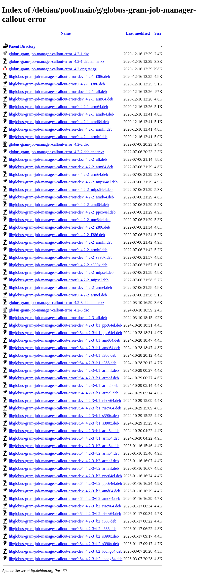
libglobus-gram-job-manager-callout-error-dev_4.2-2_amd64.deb (61, 197)
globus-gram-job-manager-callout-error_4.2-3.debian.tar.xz (56, 302)
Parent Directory (22, 46)
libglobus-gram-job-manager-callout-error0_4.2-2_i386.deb (57, 235)
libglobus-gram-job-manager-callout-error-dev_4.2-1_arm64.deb (61, 99)
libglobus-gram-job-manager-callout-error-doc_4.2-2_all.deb (58, 159)
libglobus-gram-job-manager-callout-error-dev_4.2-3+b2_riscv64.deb (65, 506)
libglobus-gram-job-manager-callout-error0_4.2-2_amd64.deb (59, 204)
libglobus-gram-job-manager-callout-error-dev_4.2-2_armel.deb (60, 287)
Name (66, 33)
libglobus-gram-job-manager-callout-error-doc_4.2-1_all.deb (58, 91)
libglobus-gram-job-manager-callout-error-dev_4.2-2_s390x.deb (61, 257)
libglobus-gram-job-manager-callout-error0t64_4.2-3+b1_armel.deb (63, 393)
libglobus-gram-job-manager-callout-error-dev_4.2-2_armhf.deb (61, 242)
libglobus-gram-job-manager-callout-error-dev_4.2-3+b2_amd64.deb (64, 491)
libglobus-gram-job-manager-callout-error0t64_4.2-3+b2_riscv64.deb (65, 513)
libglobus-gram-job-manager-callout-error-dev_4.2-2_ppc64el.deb (62, 212)
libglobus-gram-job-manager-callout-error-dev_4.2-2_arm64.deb (61, 167)
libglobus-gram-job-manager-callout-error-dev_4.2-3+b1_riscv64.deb (65, 400)
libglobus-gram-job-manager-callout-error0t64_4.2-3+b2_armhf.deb (64, 468)
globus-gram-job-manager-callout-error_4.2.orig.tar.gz (53, 69)
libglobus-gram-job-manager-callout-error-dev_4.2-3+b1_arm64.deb (64, 431)
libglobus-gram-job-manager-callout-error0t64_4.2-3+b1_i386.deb (62, 363)
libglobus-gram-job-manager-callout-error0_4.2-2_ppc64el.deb (60, 220)
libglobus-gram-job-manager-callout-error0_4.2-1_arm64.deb (58, 106)
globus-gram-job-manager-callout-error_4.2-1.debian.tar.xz (56, 61)
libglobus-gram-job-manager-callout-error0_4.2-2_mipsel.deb (58, 280)
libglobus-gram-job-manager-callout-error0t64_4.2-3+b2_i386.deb (62, 529)
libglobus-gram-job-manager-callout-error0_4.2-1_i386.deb (57, 84)
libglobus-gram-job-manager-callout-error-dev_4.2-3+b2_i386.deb (62, 521)
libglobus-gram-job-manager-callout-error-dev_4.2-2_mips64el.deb (63, 182)
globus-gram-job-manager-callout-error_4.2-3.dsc (49, 310)
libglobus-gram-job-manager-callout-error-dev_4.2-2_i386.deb (59, 227)
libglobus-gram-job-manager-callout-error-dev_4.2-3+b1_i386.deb (62, 355)
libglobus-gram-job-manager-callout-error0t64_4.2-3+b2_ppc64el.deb (65, 483)
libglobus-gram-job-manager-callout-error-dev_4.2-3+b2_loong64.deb (65, 551)
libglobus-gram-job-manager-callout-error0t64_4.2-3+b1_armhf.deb (64, 378)
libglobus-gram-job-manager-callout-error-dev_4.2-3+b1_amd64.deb (64, 340)
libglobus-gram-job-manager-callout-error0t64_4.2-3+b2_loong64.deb (65, 559)
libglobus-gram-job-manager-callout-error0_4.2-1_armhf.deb (58, 137)
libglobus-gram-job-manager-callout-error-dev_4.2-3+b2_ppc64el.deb (65, 476)
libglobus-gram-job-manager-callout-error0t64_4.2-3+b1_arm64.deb (64, 438)
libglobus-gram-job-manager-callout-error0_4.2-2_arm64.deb (58, 174)
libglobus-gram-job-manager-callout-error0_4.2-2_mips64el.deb (61, 189)
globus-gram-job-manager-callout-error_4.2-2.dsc (49, 144)
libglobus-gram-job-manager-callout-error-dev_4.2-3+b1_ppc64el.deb (65, 325)
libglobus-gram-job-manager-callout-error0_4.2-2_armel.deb (58, 295)
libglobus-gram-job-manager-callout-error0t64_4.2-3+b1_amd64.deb (64, 348)
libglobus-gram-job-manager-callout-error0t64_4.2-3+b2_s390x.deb (64, 544)
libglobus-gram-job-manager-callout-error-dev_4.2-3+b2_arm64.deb (64, 446)
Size (157, 33)
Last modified (138, 33)
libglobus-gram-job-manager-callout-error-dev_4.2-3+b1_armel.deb (63, 385)
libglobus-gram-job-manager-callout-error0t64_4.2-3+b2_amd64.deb (64, 498)
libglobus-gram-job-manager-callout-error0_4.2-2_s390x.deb (58, 265)
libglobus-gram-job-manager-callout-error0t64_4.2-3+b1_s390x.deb (64, 423)
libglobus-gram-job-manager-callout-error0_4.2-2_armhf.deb (58, 250)
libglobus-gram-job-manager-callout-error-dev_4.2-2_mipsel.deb (61, 272)
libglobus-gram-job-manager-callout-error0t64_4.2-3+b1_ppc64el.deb (65, 333)
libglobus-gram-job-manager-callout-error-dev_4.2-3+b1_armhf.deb (64, 370)
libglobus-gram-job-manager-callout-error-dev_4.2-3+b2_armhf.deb (64, 461)
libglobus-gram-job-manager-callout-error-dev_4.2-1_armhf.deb (61, 129)
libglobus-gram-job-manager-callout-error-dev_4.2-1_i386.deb (59, 76)
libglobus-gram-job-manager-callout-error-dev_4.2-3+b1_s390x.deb (64, 415)
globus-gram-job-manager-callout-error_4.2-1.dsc (49, 54)
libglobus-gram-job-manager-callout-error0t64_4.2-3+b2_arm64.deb (64, 453)
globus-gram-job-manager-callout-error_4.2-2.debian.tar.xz (56, 152)
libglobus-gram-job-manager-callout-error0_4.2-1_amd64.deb (59, 122)
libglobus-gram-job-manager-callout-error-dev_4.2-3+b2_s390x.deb (64, 536)
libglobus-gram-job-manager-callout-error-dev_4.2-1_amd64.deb (61, 114)
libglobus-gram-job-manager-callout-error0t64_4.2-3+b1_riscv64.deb (65, 408)
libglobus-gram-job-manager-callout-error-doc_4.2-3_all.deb (58, 318)
